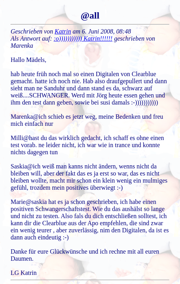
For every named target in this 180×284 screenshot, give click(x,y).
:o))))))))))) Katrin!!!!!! (83, 38)
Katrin (63, 31)
